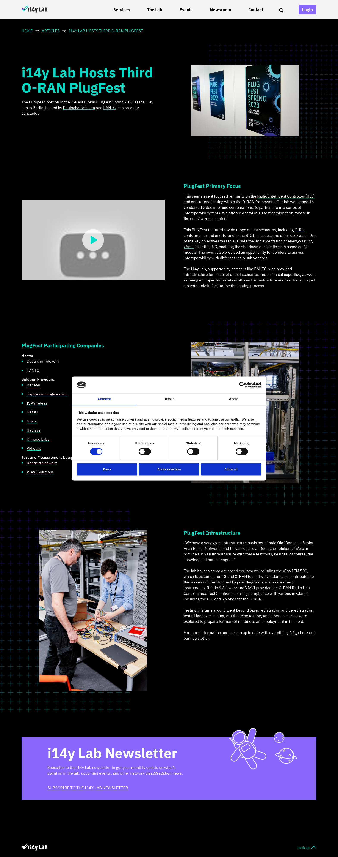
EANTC (109, 107)
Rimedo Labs (38, 439)
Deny (107, 469)
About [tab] (233, 399)
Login (307, 10)
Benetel (33, 385)
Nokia (32, 421)
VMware (34, 448)
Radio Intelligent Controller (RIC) (286, 196)
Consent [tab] (104, 399)
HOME (27, 30)
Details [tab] (169, 399)
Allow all (231, 469)
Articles (50, 30)
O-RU (299, 229)
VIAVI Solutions (40, 472)
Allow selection (169, 469)
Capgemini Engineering (47, 394)
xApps (189, 246)
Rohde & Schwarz (42, 462)
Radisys (34, 430)
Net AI (32, 412)
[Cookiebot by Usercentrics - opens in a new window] (242, 385)
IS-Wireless (37, 403)
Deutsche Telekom (79, 107)
